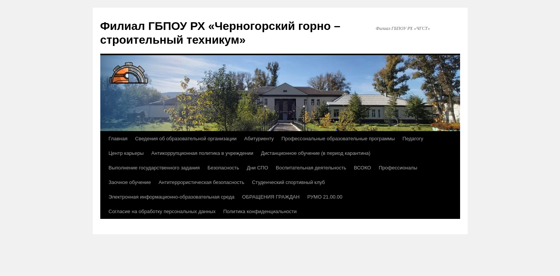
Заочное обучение (130, 182)
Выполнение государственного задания (154, 168)
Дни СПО (257, 168)
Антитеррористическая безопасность (201, 182)
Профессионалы (398, 168)
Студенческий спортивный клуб (288, 182)
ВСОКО (362, 168)
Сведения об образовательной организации (186, 138)
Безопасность (223, 168)
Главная (118, 138)
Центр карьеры (126, 153)
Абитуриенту (259, 138)
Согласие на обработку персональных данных (162, 211)
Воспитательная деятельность (311, 168)
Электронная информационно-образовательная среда (172, 197)
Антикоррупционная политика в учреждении (202, 153)
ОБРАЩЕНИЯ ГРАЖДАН (271, 197)
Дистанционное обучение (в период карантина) (316, 153)
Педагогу (413, 138)
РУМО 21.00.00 (325, 197)
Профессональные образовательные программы (338, 138)
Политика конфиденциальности (260, 211)
